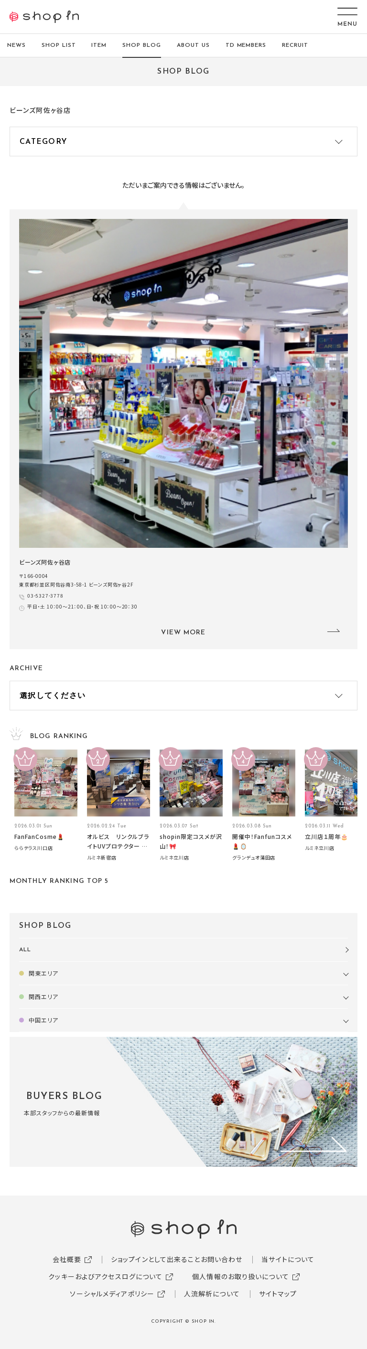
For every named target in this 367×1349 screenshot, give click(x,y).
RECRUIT (295, 45)
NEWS (16, 45)
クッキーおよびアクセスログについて (105, 1276)
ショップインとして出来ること (156, 1259)
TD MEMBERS (246, 45)
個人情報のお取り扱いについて (240, 1276)
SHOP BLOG (141, 45)
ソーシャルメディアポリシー (112, 1293)
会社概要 (67, 1259)
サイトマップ (278, 1293)
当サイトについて (287, 1259)
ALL (25, 950)
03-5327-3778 (45, 595)
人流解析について (212, 1293)
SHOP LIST (59, 45)
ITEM (99, 45)
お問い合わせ (222, 1259)
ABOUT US (193, 45)
